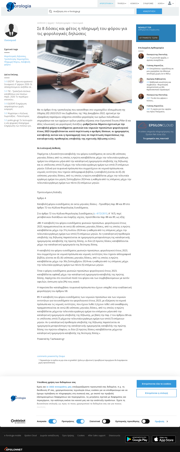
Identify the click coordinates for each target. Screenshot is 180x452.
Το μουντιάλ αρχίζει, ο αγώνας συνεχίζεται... (157, 59)
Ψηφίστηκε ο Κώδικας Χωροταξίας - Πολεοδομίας (16, 114)
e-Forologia (9, 398)
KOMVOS (134, 3)
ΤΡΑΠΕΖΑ (121, 3)
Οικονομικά (77, 23)
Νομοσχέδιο (22, 59)
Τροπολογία (10, 59)
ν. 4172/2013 (100, 213)
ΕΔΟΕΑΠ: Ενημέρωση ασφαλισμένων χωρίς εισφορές (15, 106)
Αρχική (51, 23)
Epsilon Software (12, 392)
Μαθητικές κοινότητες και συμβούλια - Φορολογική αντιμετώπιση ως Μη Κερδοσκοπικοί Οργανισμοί (159, 86)
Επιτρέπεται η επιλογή (156, 418)
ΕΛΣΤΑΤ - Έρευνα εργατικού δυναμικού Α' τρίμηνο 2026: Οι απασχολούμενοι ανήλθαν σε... (18, 84)
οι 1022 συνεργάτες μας (59, 412)
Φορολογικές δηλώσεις (15, 56)
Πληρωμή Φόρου (12, 62)
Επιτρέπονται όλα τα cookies (156, 409)
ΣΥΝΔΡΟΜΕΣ (148, 3)
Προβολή (159, 446)
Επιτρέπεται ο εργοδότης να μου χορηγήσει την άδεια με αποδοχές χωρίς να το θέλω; (160, 71)
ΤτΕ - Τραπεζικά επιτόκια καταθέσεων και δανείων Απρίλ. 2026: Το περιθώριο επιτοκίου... (17, 95)
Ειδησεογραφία (63, 23)
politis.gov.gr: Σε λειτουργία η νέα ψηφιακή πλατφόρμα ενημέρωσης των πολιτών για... (18, 123)
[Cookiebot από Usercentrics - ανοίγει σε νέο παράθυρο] (18, 446)
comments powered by (51, 356)
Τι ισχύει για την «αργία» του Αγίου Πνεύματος (159, 110)
